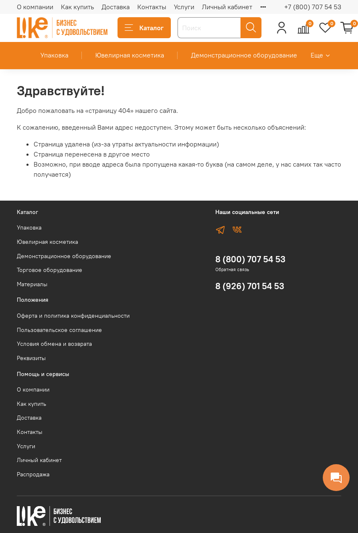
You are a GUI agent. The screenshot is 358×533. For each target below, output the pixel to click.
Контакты (151, 7)
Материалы (32, 284)
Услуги (184, 7)
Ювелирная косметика (129, 55)
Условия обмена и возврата (54, 343)
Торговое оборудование (49, 270)
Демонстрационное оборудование (244, 55)
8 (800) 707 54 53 (250, 259)
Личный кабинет (227, 7)
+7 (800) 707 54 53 (312, 7)
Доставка (116, 7)
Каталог (144, 28)
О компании (35, 7)
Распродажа (33, 474)
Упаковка (54, 55)
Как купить (77, 7)
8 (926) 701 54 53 (249, 286)
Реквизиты (31, 358)
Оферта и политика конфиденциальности (73, 315)
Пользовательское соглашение (59, 330)
